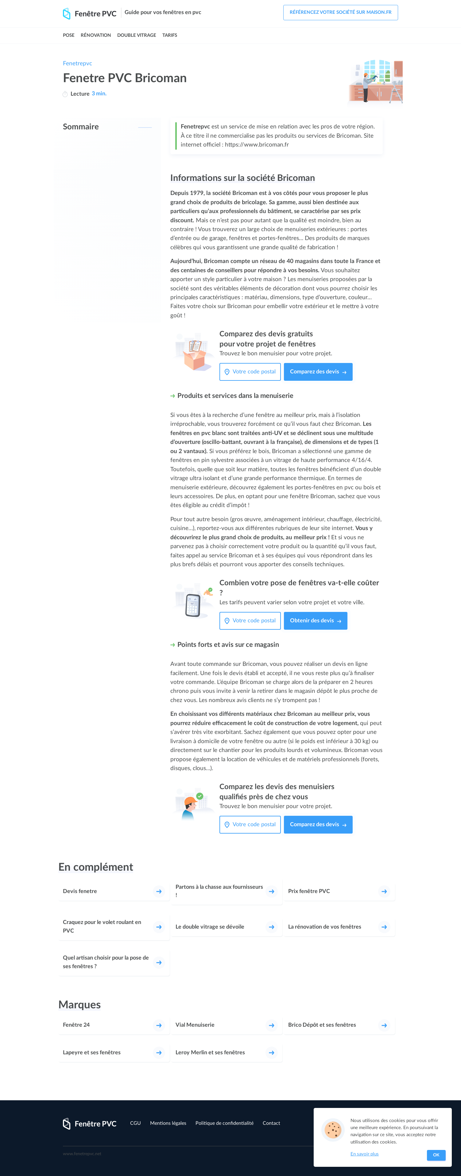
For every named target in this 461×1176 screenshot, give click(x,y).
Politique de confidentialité (225, 1123)
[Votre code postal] (255, 372)
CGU (135, 1123)
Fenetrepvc (77, 64)
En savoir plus (365, 1154)
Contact (271, 1123)
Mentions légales (168, 1123)
